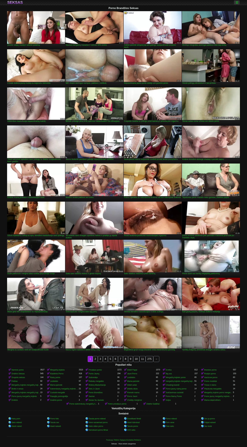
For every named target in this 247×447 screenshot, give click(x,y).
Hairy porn (15, 419)
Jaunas (92, 396)
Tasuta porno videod (97, 419)
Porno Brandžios (96, 392)
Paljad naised (209, 422)
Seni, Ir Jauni (94, 389)
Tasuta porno (132, 426)
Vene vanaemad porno (98, 422)
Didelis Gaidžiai (152, 404)
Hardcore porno (210, 377)
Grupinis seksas (18, 377)
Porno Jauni (132, 396)
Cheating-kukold (172, 385)
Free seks (170, 426)
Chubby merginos (134, 400)
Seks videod (16, 422)
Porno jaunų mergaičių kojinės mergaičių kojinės (218, 396)
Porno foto (54, 419)
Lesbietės (131, 377)
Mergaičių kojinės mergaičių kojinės (25, 385)
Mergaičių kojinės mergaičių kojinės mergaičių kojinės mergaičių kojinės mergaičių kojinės (25, 392)
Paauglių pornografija (59, 396)
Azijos (168, 400)
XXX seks (131, 430)
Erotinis (14, 400)
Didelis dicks (132, 389)
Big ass (169, 374)
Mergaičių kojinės (57, 370)
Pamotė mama (133, 392)
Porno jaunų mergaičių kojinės (24, 396)
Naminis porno (17, 370)
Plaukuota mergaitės (212, 389)
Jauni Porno (132, 374)
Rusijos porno (210, 374)
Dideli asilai (132, 385)
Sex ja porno (209, 419)
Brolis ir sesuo (17, 389)
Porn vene (170, 422)
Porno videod (171, 419)
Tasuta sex (54, 422)
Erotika (169, 370)
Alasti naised (55, 426)
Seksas (15, 2)
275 (149, 359)
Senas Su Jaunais (96, 400)
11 (142, 359)
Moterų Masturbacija (97, 385)
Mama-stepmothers (212, 400)
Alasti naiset (16, 426)
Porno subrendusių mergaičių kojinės (83, 404)
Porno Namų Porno (174, 396)
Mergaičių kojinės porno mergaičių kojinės (218, 392)
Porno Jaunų (94, 374)
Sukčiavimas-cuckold (174, 392)
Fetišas (14, 381)
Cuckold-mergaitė (57, 392)
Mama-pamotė (133, 381)
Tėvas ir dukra (210, 385)
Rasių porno (55, 377)
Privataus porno (95, 370)
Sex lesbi (208, 426)
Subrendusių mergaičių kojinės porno (64, 389)
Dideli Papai (132, 370)
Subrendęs (93, 377)
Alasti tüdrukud (133, 422)
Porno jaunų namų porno (176, 389)
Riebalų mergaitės (96, 381)
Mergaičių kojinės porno (176, 377)
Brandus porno (210, 370)
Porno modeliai (210, 381)
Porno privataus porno (117, 404)
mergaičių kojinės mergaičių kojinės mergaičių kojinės (180, 381)
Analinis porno (56, 400)
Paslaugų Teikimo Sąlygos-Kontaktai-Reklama (123, 440)
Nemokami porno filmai (98, 430)
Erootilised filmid (134, 419)
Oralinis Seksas (18, 374)
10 (136, 359)
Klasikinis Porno (56, 374)
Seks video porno (96, 426)
